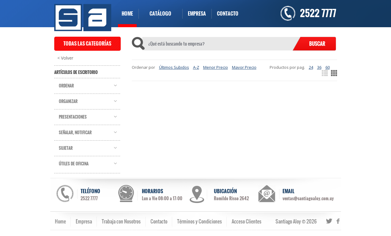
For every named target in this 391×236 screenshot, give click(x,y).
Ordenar (66, 86)
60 (327, 67)
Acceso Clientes (246, 221)
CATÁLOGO (160, 13)
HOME (127, 13)
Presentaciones (73, 117)
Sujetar (66, 148)
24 (311, 67)
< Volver (65, 58)
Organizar (68, 101)
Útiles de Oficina (74, 164)
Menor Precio (215, 67)
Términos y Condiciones (199, 221)
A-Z (196, 67)
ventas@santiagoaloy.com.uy (308, 198)
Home (60, 221)
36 (319, 67)
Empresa (84, 221)
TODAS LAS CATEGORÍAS (87, 43)
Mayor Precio (244, 67)
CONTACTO (227, 13)
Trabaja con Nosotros (121, 221)
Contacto (158, 221)
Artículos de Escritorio (76, 72)
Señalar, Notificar (75, 133)
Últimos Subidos (174, 67)
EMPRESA (197, 13)
